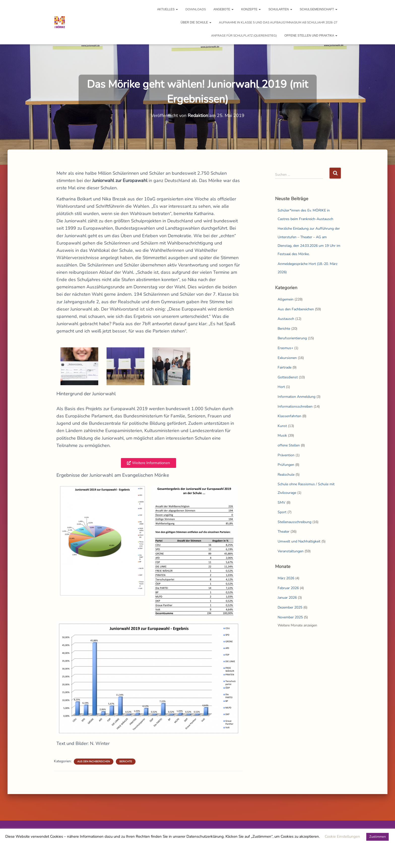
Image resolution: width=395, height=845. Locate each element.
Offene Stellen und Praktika (310, 36)
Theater (283, 531)
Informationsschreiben (295, 406)
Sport (282, 512)
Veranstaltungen (291, 551)
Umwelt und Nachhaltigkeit (299, 541)
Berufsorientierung (292, 338)
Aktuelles (167, 9)
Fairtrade (284, 367)
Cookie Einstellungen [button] (342, 836)
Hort (281, 386)
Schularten (280, 9)
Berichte (125, 761)
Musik (282, 435)
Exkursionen (287, 357)
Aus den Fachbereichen (93, 761)
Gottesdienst (288, 377)
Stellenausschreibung (294, 522)
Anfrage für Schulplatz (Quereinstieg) (244, 36)
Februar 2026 (288, 588)
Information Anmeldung (296, 396)
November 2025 (290, 617)
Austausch (286, 318)
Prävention (286, 455)
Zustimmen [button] (377, 836)
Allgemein (285, 299)
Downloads (195, 9)
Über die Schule (196, 22)
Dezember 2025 (290, 607)
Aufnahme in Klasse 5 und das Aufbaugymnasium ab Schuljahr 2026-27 (278, 22)
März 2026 (286, 578)
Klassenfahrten (289, 416)
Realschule (286, 474)
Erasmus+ (285, 348)
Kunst (282, 426)
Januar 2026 (287, 597)
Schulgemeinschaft (318, 9)
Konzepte (251, 9)
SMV (281, 502)
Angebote (223, 9)
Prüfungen (286, 464)
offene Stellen (289, 445)
